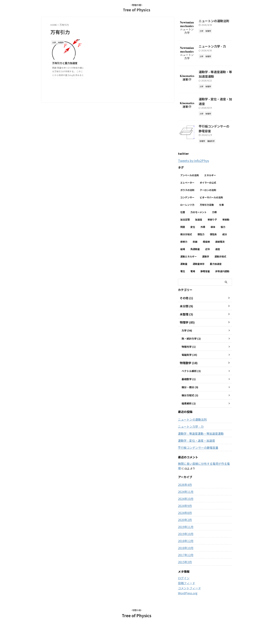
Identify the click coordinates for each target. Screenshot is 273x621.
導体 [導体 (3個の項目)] (213, 222)
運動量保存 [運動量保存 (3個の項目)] (198, 259)
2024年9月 (184, 500)
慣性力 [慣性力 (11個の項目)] (200, 229)
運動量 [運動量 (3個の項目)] (183, 259)
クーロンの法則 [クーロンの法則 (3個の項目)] (208, 185)
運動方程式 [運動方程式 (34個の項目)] (220, 251)
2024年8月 (184, 507)
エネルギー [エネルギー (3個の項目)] (210, 170)
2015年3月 (184, 556)
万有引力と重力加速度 (64, 63)
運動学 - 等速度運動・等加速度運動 (198, 428)
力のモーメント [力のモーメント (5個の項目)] (198, 207)
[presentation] (71, 75)
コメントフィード (188, 582)
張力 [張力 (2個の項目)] (223, 222)
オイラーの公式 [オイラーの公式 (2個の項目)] (208, 177)
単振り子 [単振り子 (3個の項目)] (212, 214)
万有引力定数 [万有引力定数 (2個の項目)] (207, 200)
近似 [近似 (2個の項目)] (207, 244)
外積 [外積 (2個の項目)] (202, 222)
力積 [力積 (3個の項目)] (214, 207)
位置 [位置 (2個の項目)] (182, 207)
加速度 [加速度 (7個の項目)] (198, 214)
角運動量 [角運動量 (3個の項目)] (195, 244)
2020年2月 (184, 514)
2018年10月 (185, 542)
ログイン (183, 573)
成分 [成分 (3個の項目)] (224, 229)
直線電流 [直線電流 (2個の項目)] (220, 237)
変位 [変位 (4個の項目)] (192, 222)
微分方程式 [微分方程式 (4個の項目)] (186, 229)
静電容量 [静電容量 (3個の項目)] (205, 266)
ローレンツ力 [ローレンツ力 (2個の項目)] (187, 200)
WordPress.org (187, 587)
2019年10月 (185, 528)
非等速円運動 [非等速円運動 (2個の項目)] (222, 266)
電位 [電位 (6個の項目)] (182, 266)
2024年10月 (185, 493)
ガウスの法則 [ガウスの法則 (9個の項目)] (187, 185)
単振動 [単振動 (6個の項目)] (225, 214)
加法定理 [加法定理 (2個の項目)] (185, 214)
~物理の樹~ (136, 604)
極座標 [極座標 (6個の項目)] (206, 237)
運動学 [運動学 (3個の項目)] (205, 251)
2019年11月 (185, 521)
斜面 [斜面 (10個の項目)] (195, 237)
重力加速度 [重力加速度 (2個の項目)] (216, 259)
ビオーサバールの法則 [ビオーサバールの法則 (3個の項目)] (211, 192)
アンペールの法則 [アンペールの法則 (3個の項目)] (189, 170)
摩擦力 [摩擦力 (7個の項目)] (183, 237)
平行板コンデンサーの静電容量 (195, 442)
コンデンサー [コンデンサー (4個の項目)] (187, 192)
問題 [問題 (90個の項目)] (182, 222)
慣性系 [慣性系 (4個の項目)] (213, 229)
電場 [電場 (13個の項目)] (192, 266)
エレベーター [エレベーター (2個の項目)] (187, 177)
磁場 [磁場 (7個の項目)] (182, 244)
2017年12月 (185, 549)
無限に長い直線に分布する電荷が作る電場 (202, 458)
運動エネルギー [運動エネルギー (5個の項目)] (188, 251)
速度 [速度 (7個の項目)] (217, 244)
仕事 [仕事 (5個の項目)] (221, 200)
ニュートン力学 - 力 (210, 46)
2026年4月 (184, 479)
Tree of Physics (136, 9)
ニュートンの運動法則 (211, 20)
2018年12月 (185, 535)
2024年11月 (185, 486)
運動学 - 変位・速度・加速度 (215, 97)
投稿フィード (185, 577)
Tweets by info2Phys (191, 156)
